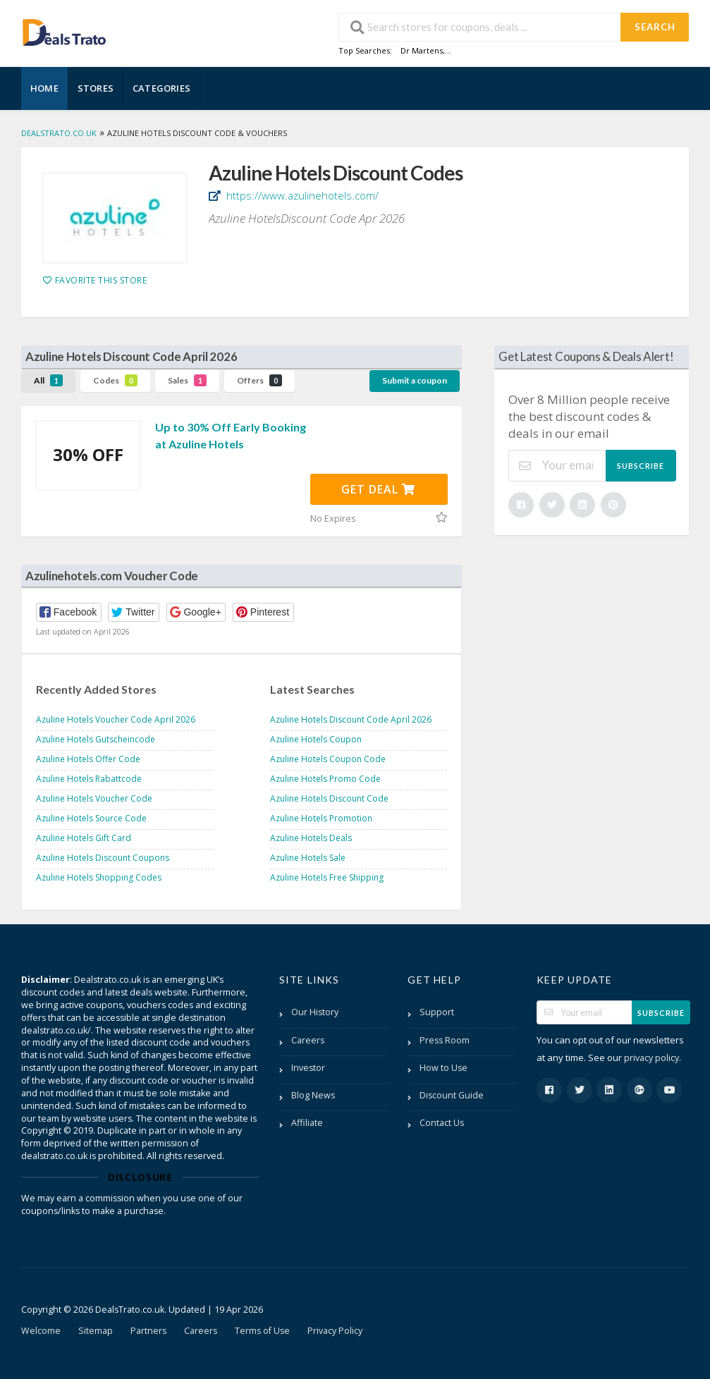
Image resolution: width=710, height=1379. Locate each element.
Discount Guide (452, 1095)
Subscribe (640, 465)
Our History (314, 1012)
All (48, 380)
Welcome (41, 1331)
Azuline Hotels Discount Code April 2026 (350, 719)
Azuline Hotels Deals (311, 838)
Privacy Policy (334, 1331)
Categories (161, 88)
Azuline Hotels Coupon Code (328, 759)
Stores (96, 88)
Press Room (445, 1040)
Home (44, 88)
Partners (148, 1331)
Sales (187, 380)
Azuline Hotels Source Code (91, 818)
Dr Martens (421, 50)
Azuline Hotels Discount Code (329, 798)
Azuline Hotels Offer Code (88, 759)
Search (655, 26)
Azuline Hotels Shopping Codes (98, 877)
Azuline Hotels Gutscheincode (95, 739)
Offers (259, 380)
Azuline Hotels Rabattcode (89, 779)
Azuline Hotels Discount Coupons (102, 858)
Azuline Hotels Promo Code (325, 779)
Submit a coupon (414, 380)
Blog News (313, 1095)
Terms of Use (262, 1331)
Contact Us (442, 1123)
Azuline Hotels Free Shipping (327, 877)
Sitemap (95, 1331)
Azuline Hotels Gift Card (83, 838)
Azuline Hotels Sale (307, 858)
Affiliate (307, 1123)
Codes (115, 380)
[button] (69, 612)
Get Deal (378, 489)
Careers (307, 1040)
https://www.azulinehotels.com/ (301, 195)
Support (437, 1012)
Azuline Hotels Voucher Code (94, 798)
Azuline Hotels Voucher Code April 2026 (115, 719)
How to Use (443, 1068)
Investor (308, 1068)
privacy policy (651, 1058)
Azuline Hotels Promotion (321, 818)
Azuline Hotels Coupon (316, 739)
